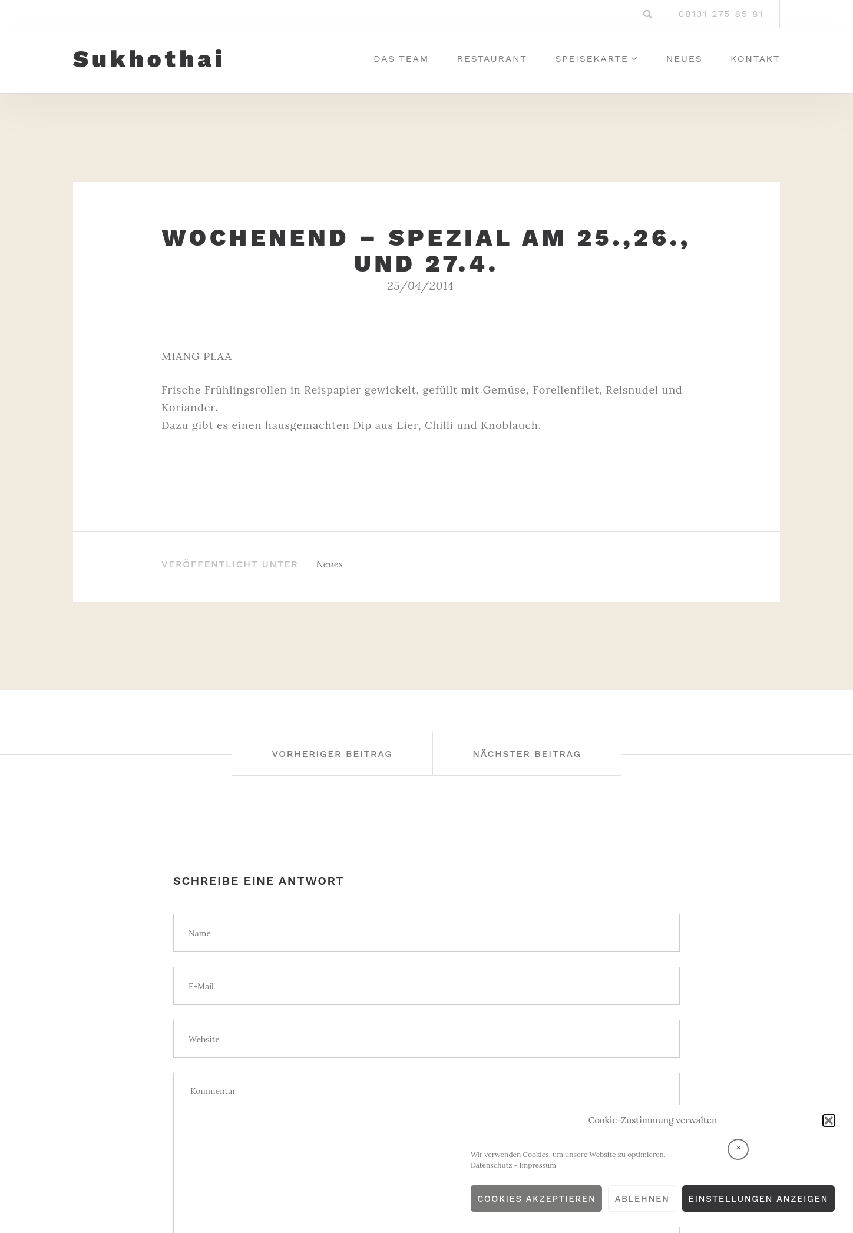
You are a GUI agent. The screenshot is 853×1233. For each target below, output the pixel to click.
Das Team (401, 58)
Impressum (538, 1165)
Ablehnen (641, 1199)
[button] (829, 1120)
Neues (684, 58)
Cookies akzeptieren (536, 1199)
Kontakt (755, 58)
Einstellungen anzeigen (758, 1199)
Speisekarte (591, 58)
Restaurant (492, 58)
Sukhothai (149, 59)
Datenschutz (492, 1165)
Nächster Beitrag (526, 753)
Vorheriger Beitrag (332, 753)
